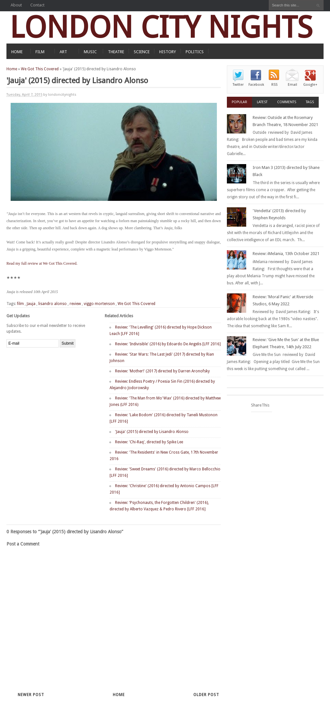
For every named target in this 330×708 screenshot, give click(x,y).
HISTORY (167, 51)
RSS (274, 85)
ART (63, 51)
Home (11, 69)
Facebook (256, 85)
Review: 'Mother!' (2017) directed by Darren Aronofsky (162, 371)
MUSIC (90, 51)
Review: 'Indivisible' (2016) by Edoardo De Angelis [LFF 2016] (168, 344)
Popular (239, 102)
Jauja (31, 303)
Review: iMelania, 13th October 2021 (286, 253)
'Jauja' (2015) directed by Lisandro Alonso (152, 431)
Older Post (206, 695)
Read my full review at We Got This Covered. (41, 263)
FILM (39, 51)
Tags (310, 102)
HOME (17, 51)
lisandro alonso (52, 303)
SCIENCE (142, 51)
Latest (262, 102)
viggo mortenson (99, 303)
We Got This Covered (40, 69)
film (20, 303)
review (75, 303)
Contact (37, 5)
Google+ (310, 85)
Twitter (238, 85)
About (16, 5)
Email (292, 85)
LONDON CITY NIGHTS (161, 27)
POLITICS (195, 51)
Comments (286, 102)
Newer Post (31, 695)
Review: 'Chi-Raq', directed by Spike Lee (149, 442)
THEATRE (116, 51)
